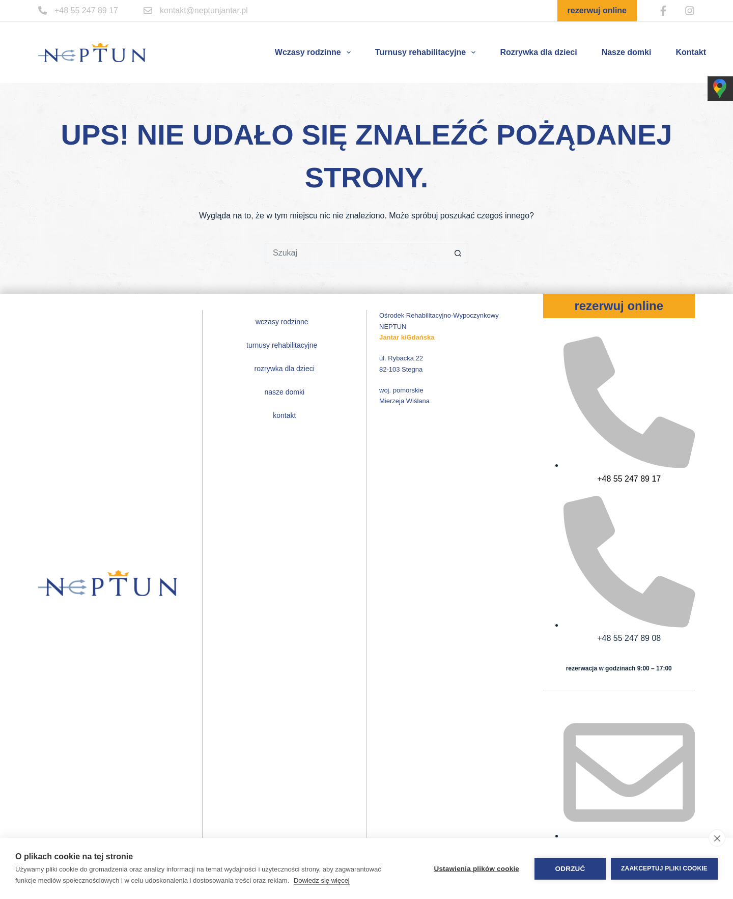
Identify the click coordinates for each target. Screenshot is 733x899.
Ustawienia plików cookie (476, 869)
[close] (717, 838)
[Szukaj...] (356, 253)
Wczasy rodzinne (315, 52)
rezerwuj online (597, 10)
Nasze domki (627, 52)
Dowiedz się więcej (322, 880)
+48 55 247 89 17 (86, 10)
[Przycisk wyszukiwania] (458, 253)
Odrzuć (570, 869)
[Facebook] (663, 11)
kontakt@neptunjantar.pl (204, 10)
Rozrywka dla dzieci (538, 52)
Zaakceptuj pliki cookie (664, 868)
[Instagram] (690, 11)
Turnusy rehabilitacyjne (427, 52)
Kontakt (690, 52)
